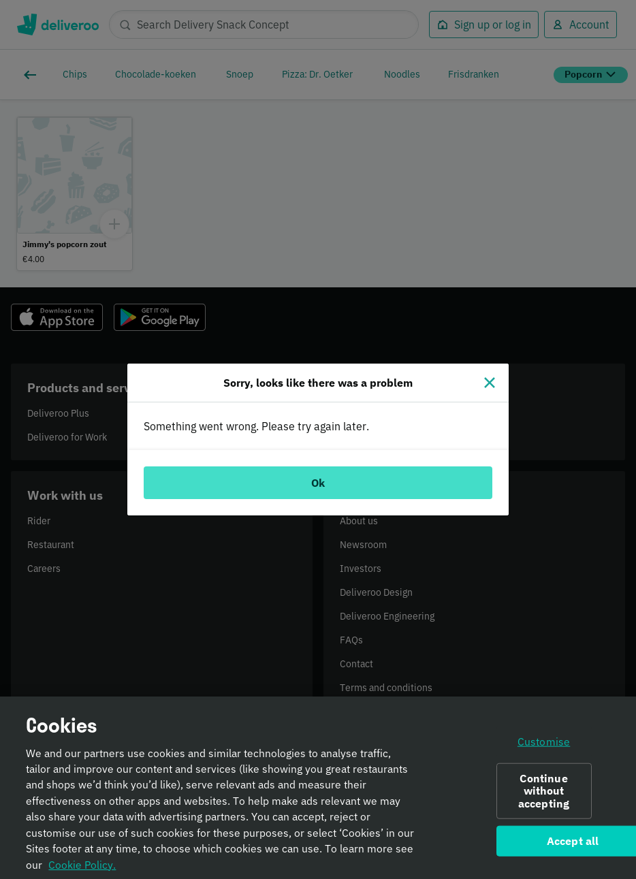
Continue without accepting (543, 797)
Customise (544, 748)
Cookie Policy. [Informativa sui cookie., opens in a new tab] (82, 871)
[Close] (489, 382)
